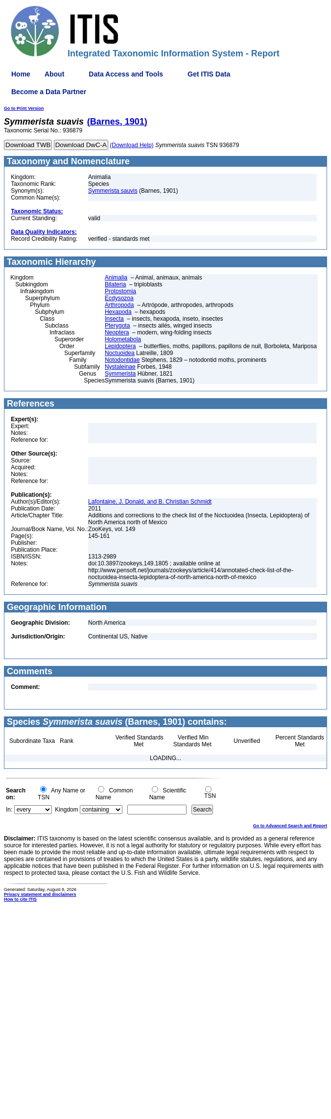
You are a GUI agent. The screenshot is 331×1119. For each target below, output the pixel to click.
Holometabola (123, 339)
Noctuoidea (120, 353)
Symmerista (120, 373)
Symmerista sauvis (113, 190)
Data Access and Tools (126, 74)
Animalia (116, 277)
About (54, 74)
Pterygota (117, 325)
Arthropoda (119, 305)
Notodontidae (122, 359)
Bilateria (115, 284)
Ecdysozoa (119, 298)
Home (20, 74)
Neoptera (117, 332)
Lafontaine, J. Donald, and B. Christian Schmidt (150, 501)
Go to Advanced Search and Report (290, 825)
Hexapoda (118, 311)
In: (9, 809)
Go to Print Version (24, 108)
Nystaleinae (120, 366)
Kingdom (66, 809)
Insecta (114, 318)
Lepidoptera (120, 346)
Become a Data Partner (48, 92)
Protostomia (120, 291)
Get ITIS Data (209, 74)
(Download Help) (131, 145)
